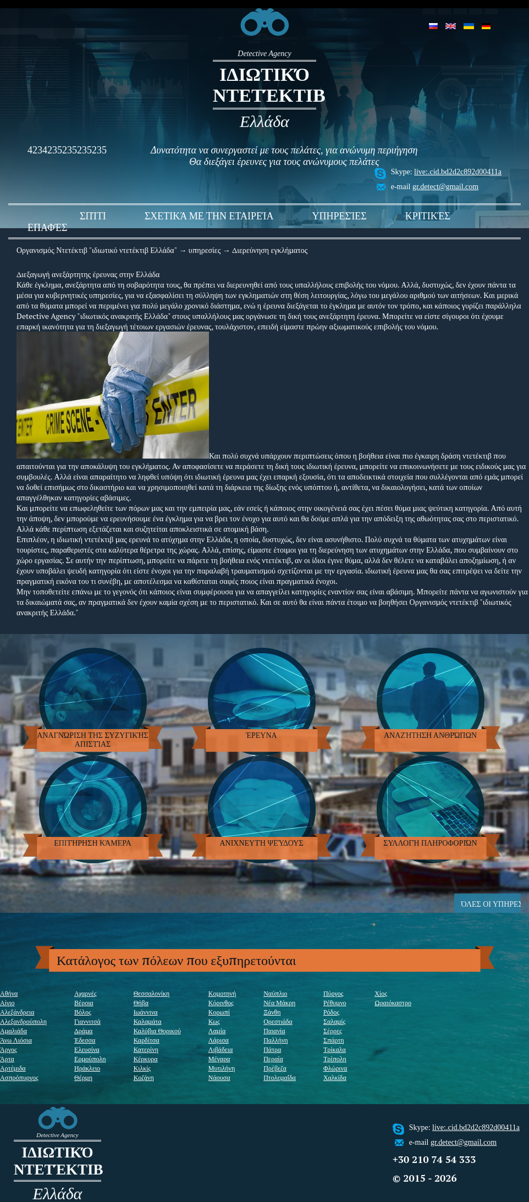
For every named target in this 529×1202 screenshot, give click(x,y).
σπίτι (93, 216)
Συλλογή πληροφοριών (430, 843)
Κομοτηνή (222, 993)
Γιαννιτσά (87, 1021)
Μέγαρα (219, 1059)
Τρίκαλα (334, 1049)
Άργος (8, 1049)
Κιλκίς (142, 1068)
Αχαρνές (85, 993)
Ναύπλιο (275, 993)
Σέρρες (332, 1031)
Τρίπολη (334, 1059)
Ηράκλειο (87, 1068)
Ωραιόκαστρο (392, 1003)
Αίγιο (7, 1003)
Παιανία (274, 1031)
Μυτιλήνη (221, 1068)
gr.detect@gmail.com (445, 187)
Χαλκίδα (334, 1077)
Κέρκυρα (146, 1059)
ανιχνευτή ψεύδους (261, 843)
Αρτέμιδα (13, 1068)
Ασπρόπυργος (19, 1077)
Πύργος (333, 993)
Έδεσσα (84, 1040)
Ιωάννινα (146, 1012)
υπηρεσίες (339, 216)
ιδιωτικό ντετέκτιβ (264, 85)
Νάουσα (219, 1077)
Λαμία (216, 1031)
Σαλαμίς (334, 1021)
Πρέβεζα (274, 1068)
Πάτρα (272, 1049)
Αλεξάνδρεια (17, 1012)
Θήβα (141, 1003)
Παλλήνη (275, 1040)
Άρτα (7, 1059)
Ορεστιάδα (277, 1021)
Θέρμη (83, 1077)
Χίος (380, 993)
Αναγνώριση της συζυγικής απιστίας (92, 739)
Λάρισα (218, 1040)
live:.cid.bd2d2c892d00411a (458, 172)
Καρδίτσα (146, 1040)
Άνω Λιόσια (16, 1040)
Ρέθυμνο (334, 1003)
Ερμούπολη (90, 1059)
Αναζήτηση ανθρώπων (430, 735)
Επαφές (47, 227)
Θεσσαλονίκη (152, 993)
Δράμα (83, 1031)
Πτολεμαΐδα (279, 1077)
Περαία (273, 1059)
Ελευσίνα (87, 1049)
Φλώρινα (335, 1068)
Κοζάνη (144, 1077)
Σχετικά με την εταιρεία (209, 216)
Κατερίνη (146, 1049)
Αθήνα (9, 993)
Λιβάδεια (220, 1049)
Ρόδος (331, 1012)
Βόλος (82, 1012)
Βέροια (83, 1003)
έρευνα (261, 735)
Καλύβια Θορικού (157, 1031)
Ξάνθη (271, 1012)
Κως (214, 1021)
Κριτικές (427, 216)
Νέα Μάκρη (279, 1003)
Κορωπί (219, 1012)
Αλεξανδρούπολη (23, 1021)
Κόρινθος (221, 1003)
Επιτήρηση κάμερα (92, 843)
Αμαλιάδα (13, 1031)
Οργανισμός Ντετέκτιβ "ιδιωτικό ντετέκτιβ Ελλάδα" (96, 250)
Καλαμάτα (148, 1021)
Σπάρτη (333, 1040)
